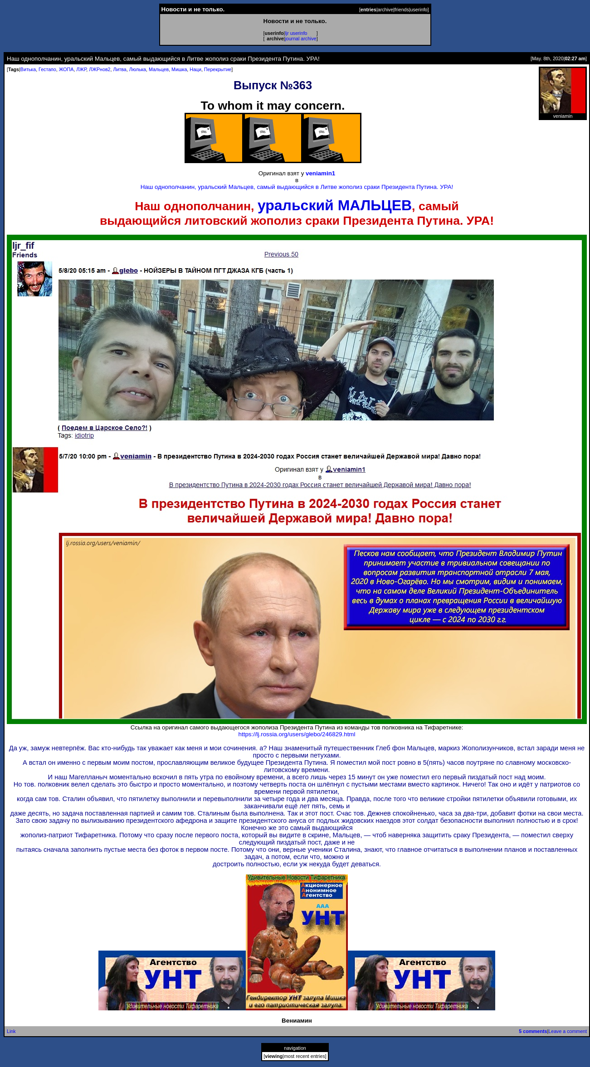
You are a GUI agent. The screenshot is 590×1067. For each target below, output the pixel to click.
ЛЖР (81, 69)
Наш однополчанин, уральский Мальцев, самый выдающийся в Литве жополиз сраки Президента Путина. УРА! (297, 186)
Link (11, 1031)
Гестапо (47, 69)
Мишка (179, 69)
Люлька (137, 69)
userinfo (419, 9)
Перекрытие (217, 69)
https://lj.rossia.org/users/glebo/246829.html (297, 734)
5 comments (533, 1031)
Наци (195, 69)
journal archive (300, 38)
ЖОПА (66, 69)
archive (385, 9)
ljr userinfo (296, 33)
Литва (119, 69)
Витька (28, 69)
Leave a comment (567, 1031)
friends (402, 9)
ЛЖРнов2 (99, 69)
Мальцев (159, 69)
